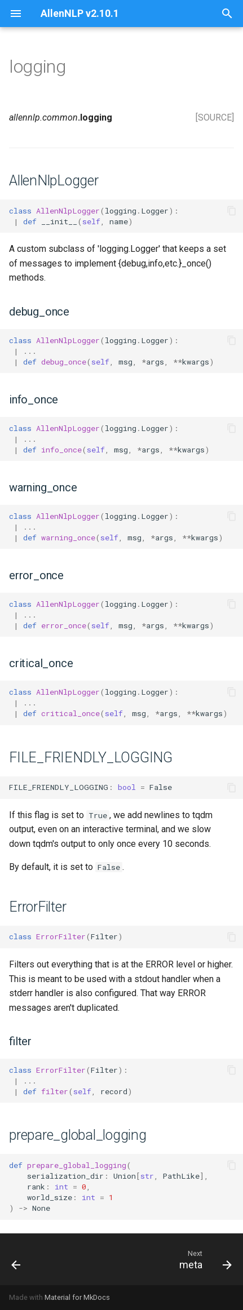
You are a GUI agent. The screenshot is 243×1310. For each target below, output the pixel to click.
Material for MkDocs (77, 1297)
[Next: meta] (204, 1259)
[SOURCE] (215, 117)
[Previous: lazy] (16, 1259)
